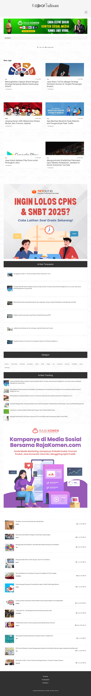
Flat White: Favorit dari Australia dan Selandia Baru (30, 521)
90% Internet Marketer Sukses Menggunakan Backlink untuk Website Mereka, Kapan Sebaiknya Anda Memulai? (47, 648)
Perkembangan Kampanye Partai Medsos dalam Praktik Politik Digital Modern (37, 584)
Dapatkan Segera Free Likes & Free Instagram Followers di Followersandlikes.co (36, 341)
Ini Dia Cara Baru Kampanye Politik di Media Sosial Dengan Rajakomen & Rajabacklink (39, 600)
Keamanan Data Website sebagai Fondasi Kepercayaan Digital (33, 534)
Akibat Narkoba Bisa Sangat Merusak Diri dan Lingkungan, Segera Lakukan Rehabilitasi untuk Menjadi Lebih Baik (45, 302)
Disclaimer (45, 683)
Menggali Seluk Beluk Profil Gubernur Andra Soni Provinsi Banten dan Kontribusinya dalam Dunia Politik (38, 416)
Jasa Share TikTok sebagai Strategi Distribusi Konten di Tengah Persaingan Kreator (64, 84)
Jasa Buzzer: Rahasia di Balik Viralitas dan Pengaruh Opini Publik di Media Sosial (32, 410)
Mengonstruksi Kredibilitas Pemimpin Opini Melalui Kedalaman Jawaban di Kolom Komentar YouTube (63, 162)
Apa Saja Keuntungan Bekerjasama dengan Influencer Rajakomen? (34, 635)
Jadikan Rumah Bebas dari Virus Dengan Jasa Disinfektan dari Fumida (33, 328)
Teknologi (7, 367)
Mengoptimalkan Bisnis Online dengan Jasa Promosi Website (33, 559)
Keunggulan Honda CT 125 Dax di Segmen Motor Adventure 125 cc (32, 273)
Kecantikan (30, 364)
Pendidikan (74, 364)
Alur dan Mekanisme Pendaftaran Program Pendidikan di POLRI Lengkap (36, 573)
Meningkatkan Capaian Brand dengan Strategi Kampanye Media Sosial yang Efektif (22, 84)
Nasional (67, 364)
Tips (6, 79)
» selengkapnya (8, 89)
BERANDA (8, 38)
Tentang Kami (45, 679)
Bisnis (81, 364)
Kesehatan (59, 364)
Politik (6, 118)
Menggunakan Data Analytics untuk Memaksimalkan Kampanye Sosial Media (37, 544)
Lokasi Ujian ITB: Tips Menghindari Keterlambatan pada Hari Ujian (34, 610)
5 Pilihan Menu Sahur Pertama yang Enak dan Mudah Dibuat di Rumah (35, 623)
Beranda (45, 676)
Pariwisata (22, 364)
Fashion (7, 364)
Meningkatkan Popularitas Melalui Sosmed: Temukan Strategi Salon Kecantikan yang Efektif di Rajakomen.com (41, 396)
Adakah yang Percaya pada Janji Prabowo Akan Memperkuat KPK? (32, 315)
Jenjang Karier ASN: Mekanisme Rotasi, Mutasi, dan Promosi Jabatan (22, 122)
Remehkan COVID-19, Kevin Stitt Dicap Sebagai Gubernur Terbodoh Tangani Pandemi (39, 660)
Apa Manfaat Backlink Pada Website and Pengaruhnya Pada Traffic (63, 122)
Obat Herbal (14, 364)
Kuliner (37, 364)
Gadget (48, 364)
